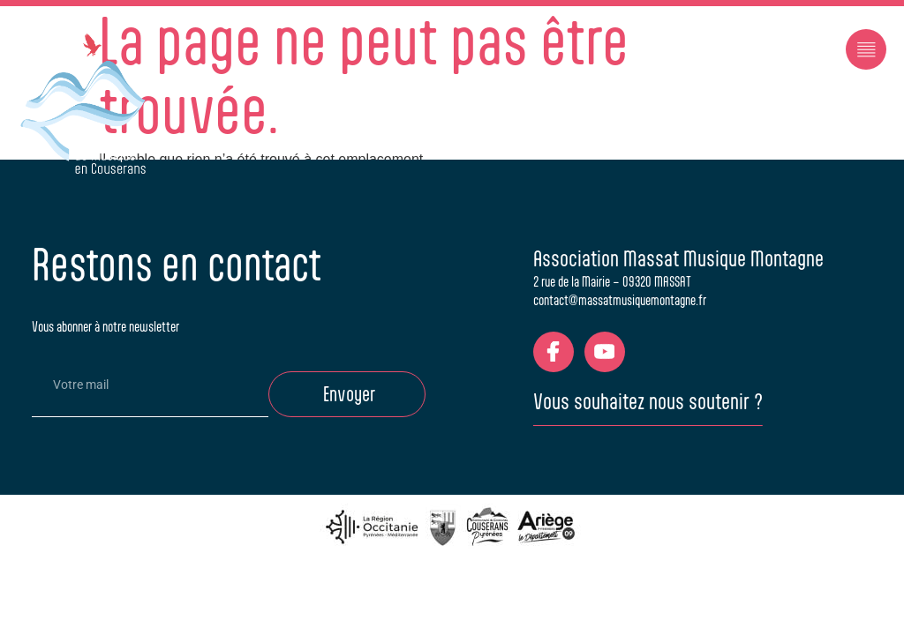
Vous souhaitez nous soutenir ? (648, 401)
